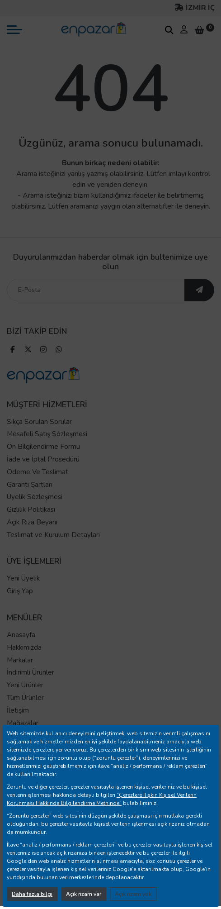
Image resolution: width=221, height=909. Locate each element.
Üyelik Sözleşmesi (34, 496)
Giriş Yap (20, 590)
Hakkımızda (24, 647)
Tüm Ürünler (25, 697)
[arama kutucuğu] (169, 30)
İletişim (18, 710)
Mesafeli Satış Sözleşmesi (47, 433)
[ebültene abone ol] (199, 290)
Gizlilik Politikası (31, 509)
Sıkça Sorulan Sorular (39, 421)
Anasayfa (21, 634)
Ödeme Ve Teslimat (37, 471)
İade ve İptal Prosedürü (43, 459)
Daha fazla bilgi (32, 894)
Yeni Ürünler (25, 685)
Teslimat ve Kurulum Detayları (53, 534)
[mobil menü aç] (14, 29)
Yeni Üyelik (23, 578)
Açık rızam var (83, 894)
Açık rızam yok (133, 894)
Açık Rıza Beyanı (32, 522)
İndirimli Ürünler (30, 672)
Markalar (20, 660)
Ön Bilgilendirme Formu (43, 446)
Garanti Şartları (29, 484)
